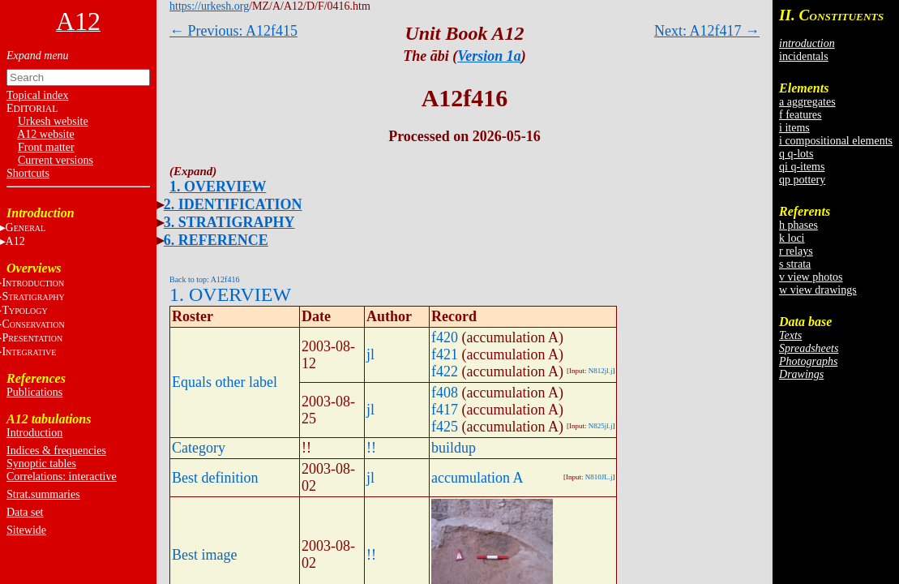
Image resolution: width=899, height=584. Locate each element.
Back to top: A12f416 (204, 279)
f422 (444, 371)
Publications (34, 392)
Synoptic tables (41, 463)
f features (800, 115)
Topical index (37, 95)
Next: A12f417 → (707, 31)
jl (370, 354)
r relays (796, 251)
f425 (444, 427)
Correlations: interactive (61, 476)
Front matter (46, 147)
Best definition (215, 478)
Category (198, 448)
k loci (792, 238)
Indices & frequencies (56, 450)
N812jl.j (601, 371)
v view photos (811, 277)
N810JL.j (599, 477)
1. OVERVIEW (217, 186)
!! (371, 448)
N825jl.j (601, 426)
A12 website (45, 134)
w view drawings (818, 290)
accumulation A (477, 478)
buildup (453, 448)
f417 (444, 410)
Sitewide (26, 530)
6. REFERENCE (216, 240)
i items (794, 128)
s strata (795, 264)
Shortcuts (27, 173)
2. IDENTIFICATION (233, 204)
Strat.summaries (43, 494)
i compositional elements (836, 141)
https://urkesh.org (209, 6)
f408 (444, 392)
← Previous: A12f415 (233, 31)
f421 (444, 354)
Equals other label (224, 382)
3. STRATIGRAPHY (229, 222)
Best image (204, 555)
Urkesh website (53, 121)
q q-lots (796, 154)
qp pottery (802, 180)
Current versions (55, 160)
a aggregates (807, 102)
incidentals (803, 56)
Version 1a (489, 56)
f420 (444, 337)
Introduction (34, 433)
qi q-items (801, 167)
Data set (24, 512)
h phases (798, 225)
